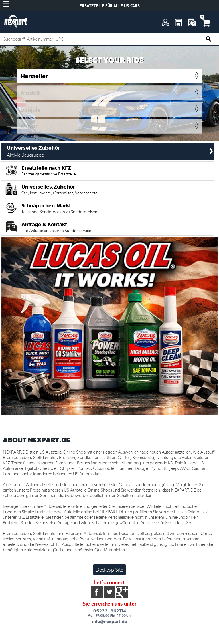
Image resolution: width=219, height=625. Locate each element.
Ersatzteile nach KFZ (48, 171)
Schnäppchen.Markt (59, 208)
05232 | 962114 (109, 611)
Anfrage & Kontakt (56, 227)
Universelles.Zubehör (59, 189)
